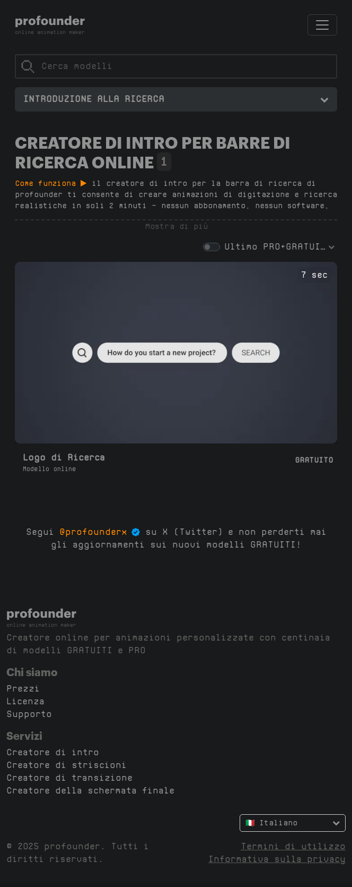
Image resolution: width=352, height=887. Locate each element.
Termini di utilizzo (293, 846)
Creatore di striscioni (66, 765)
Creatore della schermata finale (90, 790)
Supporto (29, 714)
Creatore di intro (52, 752)
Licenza (25, 701)
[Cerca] (176, 66)
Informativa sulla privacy (277, 859)
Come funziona (50, 183)
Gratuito (314, 460)
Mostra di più (176, 226)
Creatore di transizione (69, 777)
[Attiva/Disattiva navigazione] (322, 25)
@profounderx (93, 531)
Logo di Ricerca (64, 457)
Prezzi (23, 688)
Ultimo (241, 246)
